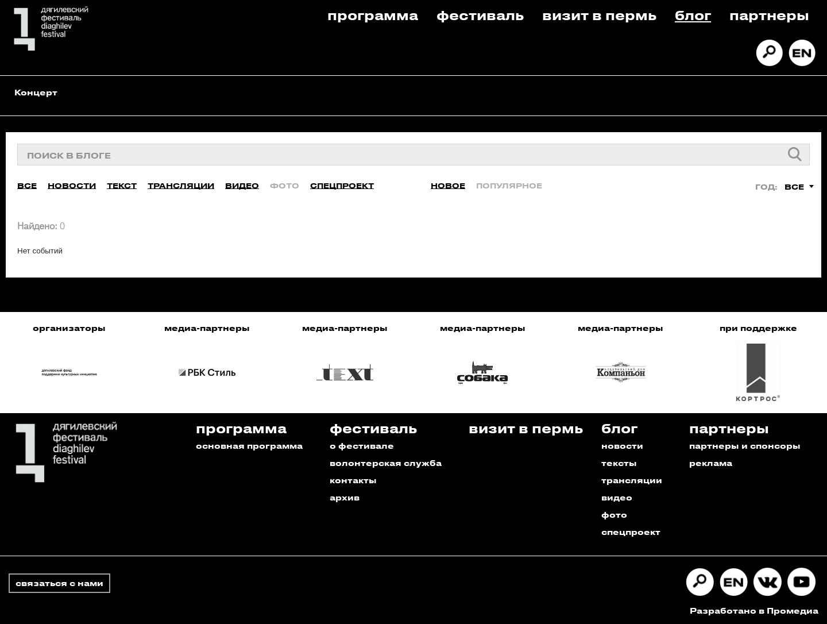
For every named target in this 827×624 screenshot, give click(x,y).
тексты (619, 461)
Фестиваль (480, 14)
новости (622, 444)
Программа (372, 14)
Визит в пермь (599, 14)
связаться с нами (59, 581)
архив (345, 495)
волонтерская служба (386, 461)
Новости (72, 183)
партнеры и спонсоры (745, 444)
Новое (448, 183)
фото (614, 513)
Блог (693, 14)
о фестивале (362, 444)
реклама (710, 461)
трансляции (631, 478)
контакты (353, 478)
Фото (284, 183)
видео (616, 495)
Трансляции (181, 183)
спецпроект (630, 530)
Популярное (509, 183)
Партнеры (769, 14)
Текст (122, 183)
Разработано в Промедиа (754, 609)
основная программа (249, 444)
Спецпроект (342, 183)
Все (27, 183)
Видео (242, 183)
